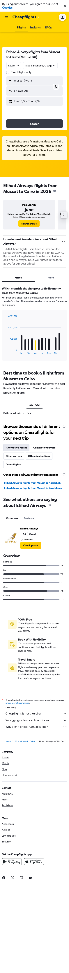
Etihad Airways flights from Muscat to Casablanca (33, 487)
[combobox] (13, 65)
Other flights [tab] (13, 464)
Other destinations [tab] (39, 456)
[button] (65, 6)
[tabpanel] (34, 325)
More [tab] (51, 277)
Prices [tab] (18, 277)
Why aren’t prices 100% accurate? (36, 727)
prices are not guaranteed (17, 703)
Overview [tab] (12, 518)
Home (8, 741)
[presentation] (54, 191)
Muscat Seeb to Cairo (25, 741)
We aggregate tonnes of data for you (36, 720)
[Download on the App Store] (34, 861)
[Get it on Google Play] (12, 861)
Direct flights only (21, 72)
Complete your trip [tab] (44, 447)
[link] (29, 223)
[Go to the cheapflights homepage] (26, 17)
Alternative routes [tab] (16, 447)
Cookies (7, 7)
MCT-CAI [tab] (34, 404)
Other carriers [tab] (14, 456)
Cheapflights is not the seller (36, 713)
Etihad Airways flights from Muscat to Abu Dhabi (32, 482)
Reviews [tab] (29, 518)
